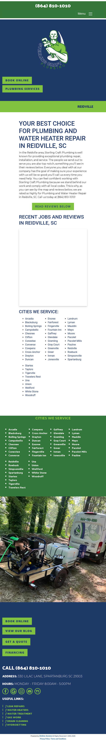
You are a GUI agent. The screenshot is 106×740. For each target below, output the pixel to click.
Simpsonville (75, 355)
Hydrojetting (14, 724)
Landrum (72, 318)
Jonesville (53, 359)
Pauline (72, 344)
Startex (29, 365)
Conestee (30, 340)
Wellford (29, 387)
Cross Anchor (32, 352)
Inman (51, 355)
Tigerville (30, 373)
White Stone (32, 391)
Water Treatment (17, 713)
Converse (30, 344)
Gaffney (52, 333)
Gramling (53, 340)
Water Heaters (15, 710)
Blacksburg (31, 322)
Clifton (28, 337)
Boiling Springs (33, 326)
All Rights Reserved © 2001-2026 (63, 736)
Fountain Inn (54, 329)
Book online (17, 80)
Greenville (53, 348)
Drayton (29, 355)
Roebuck (72, 352)
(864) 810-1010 (53, 5)
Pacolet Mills (75, 340)
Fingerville (53, 326)
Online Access (45, 736)
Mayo (71, 329)
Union (28, 384)
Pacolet (72, 337)
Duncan (29, 359)
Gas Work (11, 717)
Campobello (32, 329)
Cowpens (30, 348)
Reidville (72, 348)
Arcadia (29, 318)
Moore (71, 333)
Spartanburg (74, 359)
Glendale (52, 337)
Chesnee (30, 333)
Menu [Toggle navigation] (85, 14)
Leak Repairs (13, 706)
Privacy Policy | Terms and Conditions (53, 739)
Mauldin (72, 326)
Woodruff (30, 395)
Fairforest (53, 322)
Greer (51, 352)
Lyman (71, 322)
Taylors (29, 369)
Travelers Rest (33, 376)
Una (27, 380)
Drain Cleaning (15, 721)
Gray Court (54, 344)
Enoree (51, 318)
